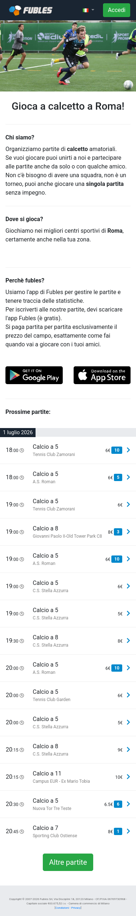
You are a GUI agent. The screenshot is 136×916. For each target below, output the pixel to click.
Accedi (116, 10)
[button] (88, 10)
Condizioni (62, 907)
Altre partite (68, 862)
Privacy (76, 907)
